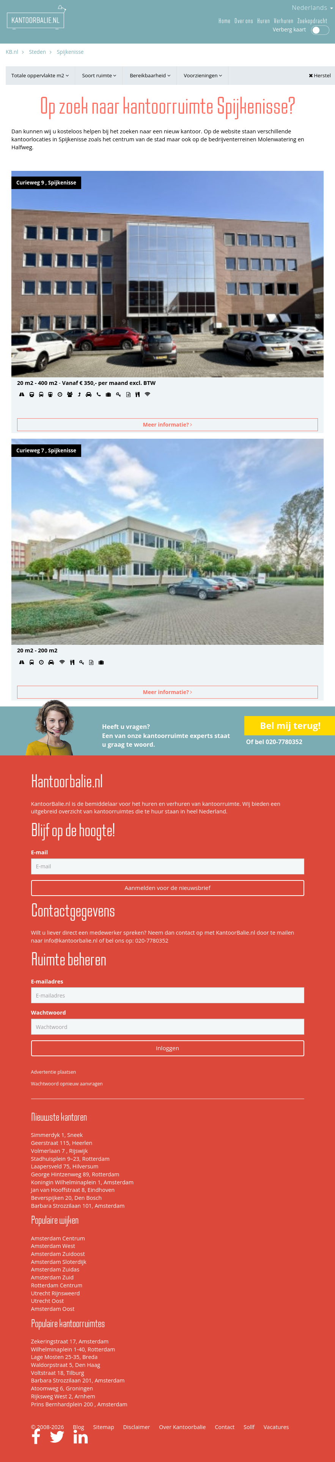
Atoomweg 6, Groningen (62, 1388)
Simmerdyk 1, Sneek (57, 1134)
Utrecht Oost (47, 1300)
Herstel (320, 75)
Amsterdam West (53, 1245)
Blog (78, 1427)
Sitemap (103, 1427)
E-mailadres (47, 981)
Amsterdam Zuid (52, 1277)
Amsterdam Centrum (58, 1238)
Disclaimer (136, 1427)
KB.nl (12, 51)
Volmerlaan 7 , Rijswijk (59, 1150)
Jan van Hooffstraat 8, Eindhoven (73, 1189)
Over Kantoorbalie (182, 1427)
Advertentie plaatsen (53, 1072)
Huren (263, 21)
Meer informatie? (167, 424)
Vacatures (276, 1427)
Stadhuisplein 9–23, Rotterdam (70, 1158)
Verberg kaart (301, 29)
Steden (37, 51)
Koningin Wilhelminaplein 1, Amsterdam (82, 1182)
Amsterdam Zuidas (55, 1269)
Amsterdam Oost (53, 1308)
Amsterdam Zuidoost (58, 1253)
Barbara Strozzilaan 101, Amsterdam (78, 1205)
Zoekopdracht (312, 21)
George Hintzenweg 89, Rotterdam (75, 1174)
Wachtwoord (48, 1012)
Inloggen (167, 1048)
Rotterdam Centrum (57, 1285)
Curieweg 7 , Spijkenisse (46, 450)
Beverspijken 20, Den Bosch (66, 1197)
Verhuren (284, 21)
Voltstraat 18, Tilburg (57, 1372)
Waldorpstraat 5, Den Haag (65, 1364)
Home (225, 21)
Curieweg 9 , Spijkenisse (46, 182)
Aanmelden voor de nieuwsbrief (167, 887)
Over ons (243, 21)
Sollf (249, 1427)
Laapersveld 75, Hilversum (65, 1166)
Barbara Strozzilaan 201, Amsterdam (78, 1380)
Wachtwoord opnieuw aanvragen (67, 1083)
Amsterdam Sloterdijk (59, 1261)
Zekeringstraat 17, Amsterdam (70, 1341)
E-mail (39, 852)
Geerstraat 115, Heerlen (62, 1142)
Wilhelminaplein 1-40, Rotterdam (73, 1349)
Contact (224, 1427)
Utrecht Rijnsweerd (55, 1293)
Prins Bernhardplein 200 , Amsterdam (79, 1404)
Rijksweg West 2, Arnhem (63, 1396)
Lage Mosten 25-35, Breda (64, 1356)
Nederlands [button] (312, 7)
